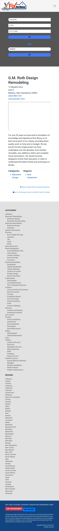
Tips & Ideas (16, 504)
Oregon (7, 464)
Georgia (8, 402)
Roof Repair (11, 326)
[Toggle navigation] (54, 6)
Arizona (8, 383)
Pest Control (9, 315)
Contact (51, 504)
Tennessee (9, 475)
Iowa (7, 413)
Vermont (8, 482)
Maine (7, 422)
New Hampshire (11, 445)
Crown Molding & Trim (15, 251)
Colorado (8, 390)
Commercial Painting (14, 310)
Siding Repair (12, 333)
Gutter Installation (13, 319)
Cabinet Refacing (13, 269)
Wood (9, 244)
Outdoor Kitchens (13, 301)
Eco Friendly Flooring (15, 235)
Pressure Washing (13, 306)
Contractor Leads (33, 504)
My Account (29, 509)
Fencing (10, 294)
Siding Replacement (14, 335)
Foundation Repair (14, 296)
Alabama (8, 379)
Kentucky (8, 418)
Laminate (10, 237)
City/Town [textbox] (13, 31)
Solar (7, 338)
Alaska (7, 381)
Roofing (8, 317)
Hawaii (7, 404)
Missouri (8, 436)
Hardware (10, 228)
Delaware (8, 395)
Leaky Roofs (11, 322)
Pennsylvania (10, 466)
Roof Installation (13, 324)
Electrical (10, 345)
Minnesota (9, 431)
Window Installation (14, 365)
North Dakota (10, 457)
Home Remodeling (12, 248)
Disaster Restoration (12, 230)
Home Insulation (13, 349)
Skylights (10, 363)
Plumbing (10, 354)
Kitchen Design (12, 274)
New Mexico (9, 450)
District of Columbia (12, 397)
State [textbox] (11, 25)
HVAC (9, 351)
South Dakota (10, 473)
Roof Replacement (14, 329)
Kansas (7, 415)
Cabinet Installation (14, 267)
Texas (7, 477)
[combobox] (29, 19)
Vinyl (9, 242)
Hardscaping (11, 280)
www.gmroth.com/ (16, 99)
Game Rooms (12, 253)
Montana (8, 438)
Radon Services (12, 356)
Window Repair (12, 367)
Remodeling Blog (43, 504)
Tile (8, 239)
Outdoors (8, 287)
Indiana (8, 411)
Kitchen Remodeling (12, 262)
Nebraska (8, 441)
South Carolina (10, 470)
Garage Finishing (13, 255)
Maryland (8, 425)
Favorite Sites (24, 504)
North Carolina (10, 454)
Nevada (8, 443)
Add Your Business (13, 509)
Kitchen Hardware (13, 276)
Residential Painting (14, 312)
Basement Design (13, 219)
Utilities (8, 340)
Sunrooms (11, 260)
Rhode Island (10, 468)
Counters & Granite (14, 271)
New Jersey (9, 447)
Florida (7, 399)
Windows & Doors (11, 358)
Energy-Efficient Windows (16, 361)
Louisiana (8, 420)
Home (6, 504)
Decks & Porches (13, 292)
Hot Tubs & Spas (13, 299)
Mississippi (9, 434)
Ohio (7, 459)
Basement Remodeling (13, 216)
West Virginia (10, 489)
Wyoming (8, 493)
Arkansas (8, 386)
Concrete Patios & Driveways (17, 290)
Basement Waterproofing (16, 221)
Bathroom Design (13, 225)
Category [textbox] (13, 20)
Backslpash (11, 264)
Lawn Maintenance (14, 283)
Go (29, 37)
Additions (8, 214)
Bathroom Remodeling (13, 223)
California (8, 388)
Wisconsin (9, 491)
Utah (7, 480)
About (10, 504)
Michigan (8, 429)
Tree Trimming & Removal (16, 285)
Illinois (7, 409)
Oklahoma (9, 461)
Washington (9, 486)
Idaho (7, 406)
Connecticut (9, 393)
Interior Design (12, 258)
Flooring (8, 232)
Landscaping (10, 278)
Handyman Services (14, 347)
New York (8, 452)
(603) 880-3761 (15, 96)
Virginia (8, 484)
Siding (7, 331)
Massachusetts (10, 427)
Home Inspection (11, 246)
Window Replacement (15, 370)
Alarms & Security (13, 342)
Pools (9, 303)
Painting (8, 308)
